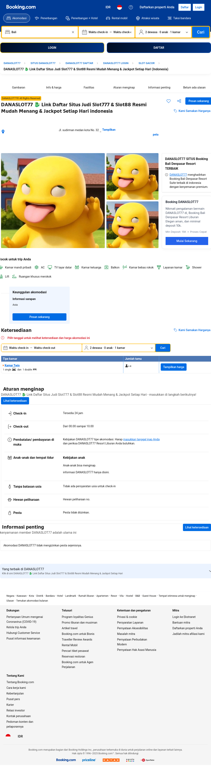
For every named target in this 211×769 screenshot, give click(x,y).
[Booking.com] (21, 7)
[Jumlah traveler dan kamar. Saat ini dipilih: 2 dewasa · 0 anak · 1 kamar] (163, 32)
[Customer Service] (131, 7)
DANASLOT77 (178, 174)
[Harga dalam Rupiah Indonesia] (108, 7)
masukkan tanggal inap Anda (141, 439)
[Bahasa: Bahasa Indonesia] (119, 7)
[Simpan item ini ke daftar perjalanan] (168, 101)
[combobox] (40, 32)
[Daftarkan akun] (184, 7)
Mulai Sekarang (186, 241)
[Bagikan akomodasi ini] (179, 101)
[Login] (199, 7)
